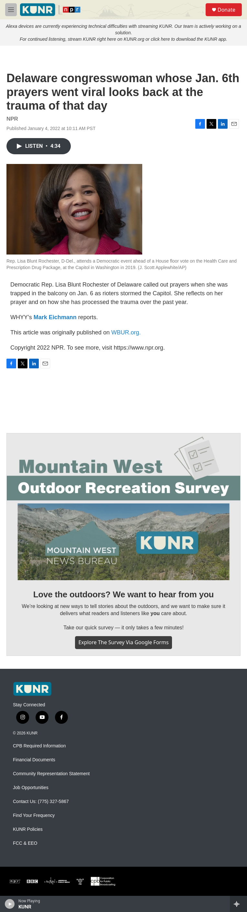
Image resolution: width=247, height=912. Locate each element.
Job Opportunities (30, 787)
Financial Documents (34, 759)
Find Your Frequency (34, 815)
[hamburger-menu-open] (11, 9)
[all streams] (238, 904)
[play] (10, 904)
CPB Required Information (39, 746)
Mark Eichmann (55, 317)
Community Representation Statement (51, 773)
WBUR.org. (126, 332)
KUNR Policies (28, 829)
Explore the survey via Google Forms (123, 642)
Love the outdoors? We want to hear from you (123, 594)
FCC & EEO (25, 843)
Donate (226, 10)
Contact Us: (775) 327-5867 (41, 801)
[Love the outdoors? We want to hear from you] (123, 506)
